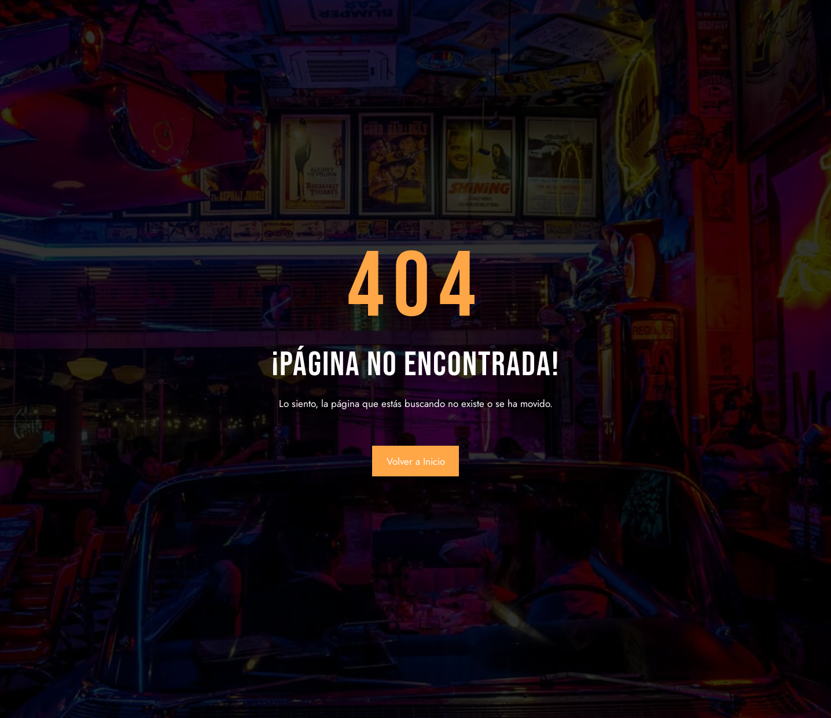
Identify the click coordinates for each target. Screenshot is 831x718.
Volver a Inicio (416, 461)
